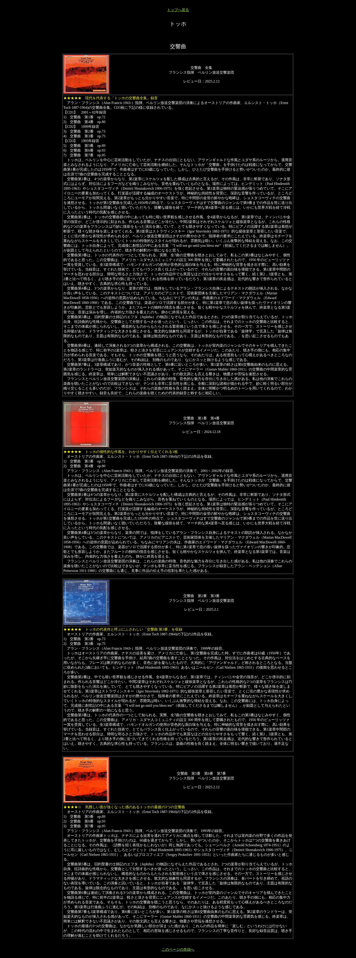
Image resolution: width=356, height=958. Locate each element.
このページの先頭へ (178, 949)
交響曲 (178, 46)
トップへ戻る (178, 10)
